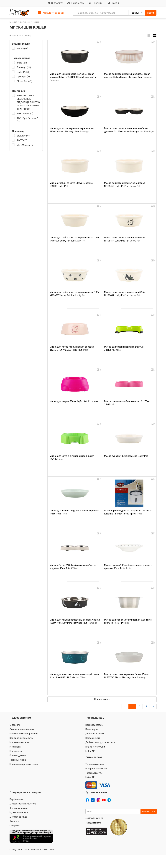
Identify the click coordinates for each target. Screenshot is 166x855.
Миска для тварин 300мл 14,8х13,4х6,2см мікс (74, 401)
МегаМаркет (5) (25, 145)
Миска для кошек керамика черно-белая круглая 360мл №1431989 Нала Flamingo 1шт (73, 77)
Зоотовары (25, 22)
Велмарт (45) (23, 135)
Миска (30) (22, 48)
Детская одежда (18, 817)
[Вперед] (153, 706)
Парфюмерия (16, 799)
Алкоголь (14, 821)
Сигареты (15, 825)
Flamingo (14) (24, 67)
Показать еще (102, 699)
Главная (13, 22)
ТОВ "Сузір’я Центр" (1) (27, 120)
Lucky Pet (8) (23, 72)
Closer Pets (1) (24, 81)
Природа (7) (23, 76)
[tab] (50, 12)
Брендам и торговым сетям (24, 764)
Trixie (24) (22, 62)
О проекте (15, 725)
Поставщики (16, 751)
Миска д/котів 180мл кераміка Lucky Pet (126, 456)
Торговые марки (18, 760)
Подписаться (148, 811)
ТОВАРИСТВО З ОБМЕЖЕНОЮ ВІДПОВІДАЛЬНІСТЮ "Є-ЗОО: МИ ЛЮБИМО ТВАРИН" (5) (28, 102)
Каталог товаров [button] (51, 13)
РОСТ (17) (22, 140)
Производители (18, 755)
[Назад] (125, 706)
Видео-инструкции (95, 746)
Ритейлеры (15, 746)
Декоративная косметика (23, 803)
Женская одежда (19, 808)
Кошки (36, 22)
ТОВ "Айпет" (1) (25, 113)
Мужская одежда (19, 812)
